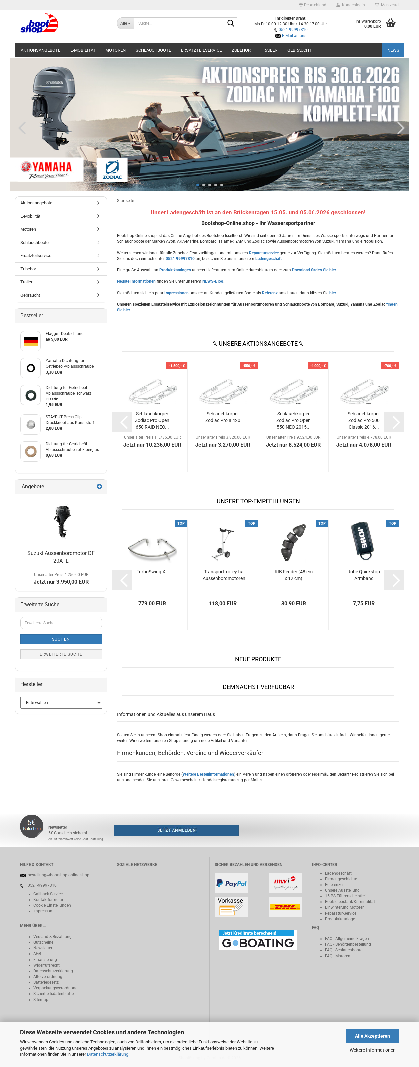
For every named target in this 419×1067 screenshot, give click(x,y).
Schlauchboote (153, 50)
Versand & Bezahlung (52, 936)
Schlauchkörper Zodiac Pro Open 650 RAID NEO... (152, 420)
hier (332, 293)
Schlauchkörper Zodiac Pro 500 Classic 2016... (364, 420)
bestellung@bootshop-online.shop (58, 875)
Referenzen (335, 884)
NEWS (393, 50)
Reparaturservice (264, 253)
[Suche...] (125, 23)
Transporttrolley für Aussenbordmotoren (224, 575)
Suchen (61, 639)
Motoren (115, 50)
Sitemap (40, 999)
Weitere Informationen (373, 1050)
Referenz (270, 293)
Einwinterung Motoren (345, 907)
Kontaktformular (48, 899)
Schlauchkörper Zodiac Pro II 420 (222, 417)
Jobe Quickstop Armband (364, 575)
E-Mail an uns (294, 35)
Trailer (269, 50)
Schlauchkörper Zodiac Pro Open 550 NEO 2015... (293, 420)
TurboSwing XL (152, 571)
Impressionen (176, 293)
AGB (37, 953)
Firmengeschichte (341, 879)
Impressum (43, 911)
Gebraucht (299, 50)
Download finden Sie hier (314, 270)
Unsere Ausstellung (342, 890)
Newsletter (42, 948)
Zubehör (241, 50)
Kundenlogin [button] (350, 5)
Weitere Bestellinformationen (208, 774)
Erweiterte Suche (61, 654)
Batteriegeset (45, 982)
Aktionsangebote (40, 50)
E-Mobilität (83, 50)
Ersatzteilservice (201, 50)
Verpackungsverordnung (55, 988)
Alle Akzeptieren (372, 1036)
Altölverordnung (47, 976)
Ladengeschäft (268, 258)
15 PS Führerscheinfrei (345, 896)
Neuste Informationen (136, 281)
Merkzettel (387, 5)
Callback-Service (48, 894)
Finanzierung (45, 959)
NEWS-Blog (212, 281)
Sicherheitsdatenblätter (54, 993)
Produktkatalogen (175, 270)
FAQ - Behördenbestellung (348, 944)
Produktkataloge (340, 919)
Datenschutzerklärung (107, 1054)
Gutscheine (43, 942)
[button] (312, 5)
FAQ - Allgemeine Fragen (347, 938)
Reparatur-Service (340, 913)
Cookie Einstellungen (52, 905)
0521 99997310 (180, 258)
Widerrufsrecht (46, 965)
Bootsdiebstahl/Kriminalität (350, 901)
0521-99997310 (293, 29)
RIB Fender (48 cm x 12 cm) (294, 575)
